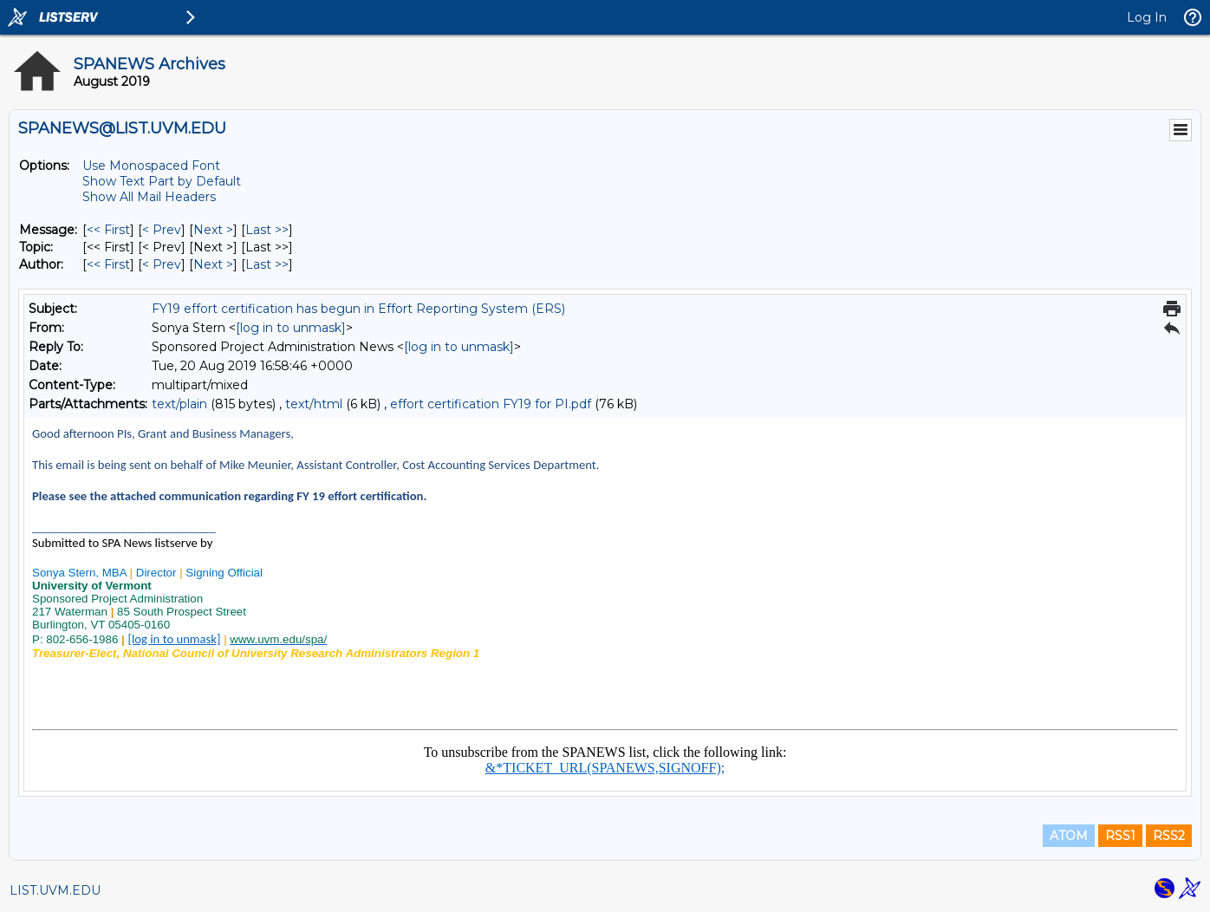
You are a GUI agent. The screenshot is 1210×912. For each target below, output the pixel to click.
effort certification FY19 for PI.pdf (490, 404)
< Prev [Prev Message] (161, 230)
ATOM (1069, 836)
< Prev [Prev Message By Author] (161, 264)
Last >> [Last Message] (267, 230)
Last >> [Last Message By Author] (267, 264)
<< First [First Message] (108, 230)
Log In (1147, 17)
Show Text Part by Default (161, 181)
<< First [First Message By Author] (108, 264)
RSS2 (1169, 836)
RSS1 (1120, 836)
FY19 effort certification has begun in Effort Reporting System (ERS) (358, 308)
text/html (313, 404)
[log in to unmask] (291, 327)
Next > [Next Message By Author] (213, 264)
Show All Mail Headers (149, 197)
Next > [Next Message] (213, 230)
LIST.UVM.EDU (55, 890)
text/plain (179, 404)
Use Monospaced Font (151, 165)
